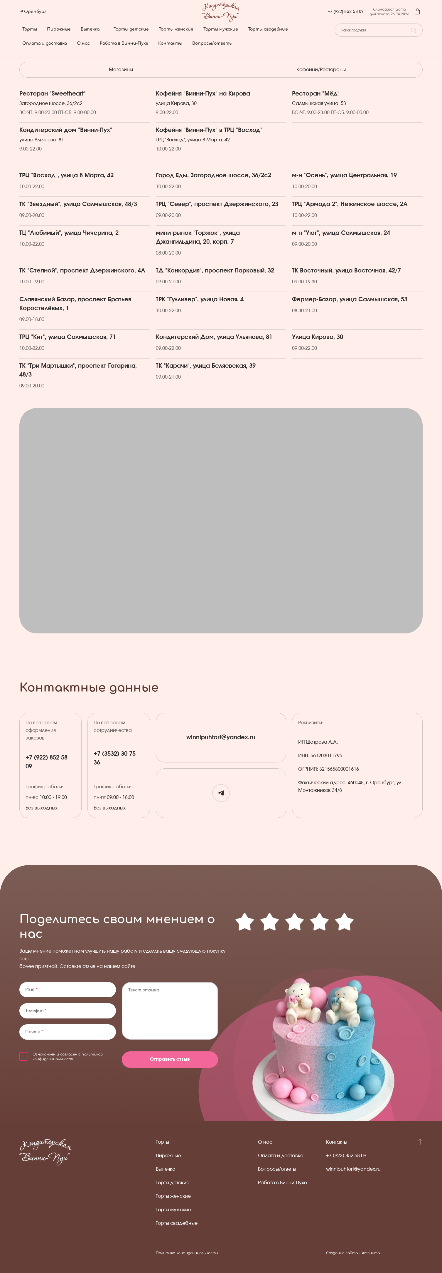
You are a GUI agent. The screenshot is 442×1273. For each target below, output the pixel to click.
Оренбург (35, 11)
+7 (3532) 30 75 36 (115, 758)
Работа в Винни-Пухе (124, 43)
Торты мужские (220, 29)
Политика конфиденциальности (187, 1253)
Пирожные (59, 29)
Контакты (170, 43)
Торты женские (176, 29)
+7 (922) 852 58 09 (346, 11)
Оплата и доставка (44, 43)
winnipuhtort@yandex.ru (220, 738)
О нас (83, 43)
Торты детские (131, 29)
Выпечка (90, 29)
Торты (29, 29)
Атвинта (371, 1253)
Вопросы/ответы (212, 43)
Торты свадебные (268, 29)
